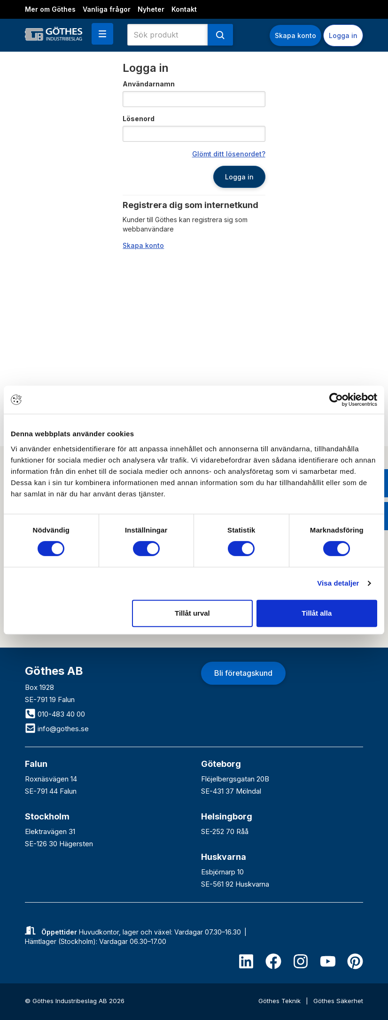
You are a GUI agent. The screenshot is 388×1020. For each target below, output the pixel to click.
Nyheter (151, 9)
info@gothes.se (57, 728)
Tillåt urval (192, 613)
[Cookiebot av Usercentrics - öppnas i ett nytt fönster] (336, 400)
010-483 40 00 (55, 714)
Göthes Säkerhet (338, 1001)
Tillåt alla (317, 613)
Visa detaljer (338, 583)
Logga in (343, 35)
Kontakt (184, 9)
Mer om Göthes (50, 9)
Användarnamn (149, 84)
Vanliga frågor (107, 9)
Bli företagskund (243, 673)
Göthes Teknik (280, 1001)
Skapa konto (295, 35)
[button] (102, 34)
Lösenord (139, 119)
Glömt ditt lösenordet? (228, 154)
